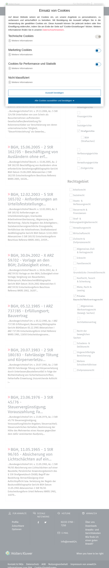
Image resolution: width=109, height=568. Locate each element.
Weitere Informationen (20, 40)
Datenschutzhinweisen (53, 30)
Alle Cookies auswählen (54, 101)
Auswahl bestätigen (54, 93)
